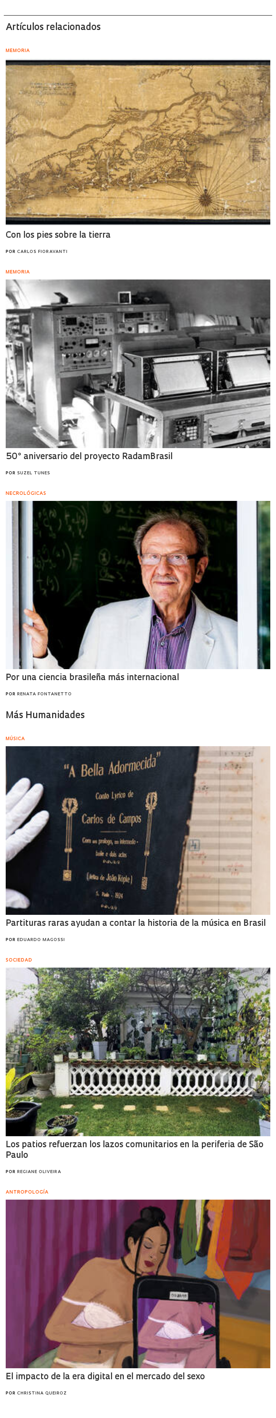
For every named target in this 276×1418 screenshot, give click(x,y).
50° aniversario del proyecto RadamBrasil (89, 457)
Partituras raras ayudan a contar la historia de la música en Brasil (136, 923)
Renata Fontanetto (44, 694)
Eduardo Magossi (41, 940)
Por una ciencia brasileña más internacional (92, 678)
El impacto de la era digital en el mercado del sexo (105, 1377)
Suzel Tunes (33, 473)
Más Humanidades (45, 715)
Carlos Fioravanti (42, 252)
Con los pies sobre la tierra (58, 235)
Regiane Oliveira (39, 1172)
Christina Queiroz (42, 1393)
